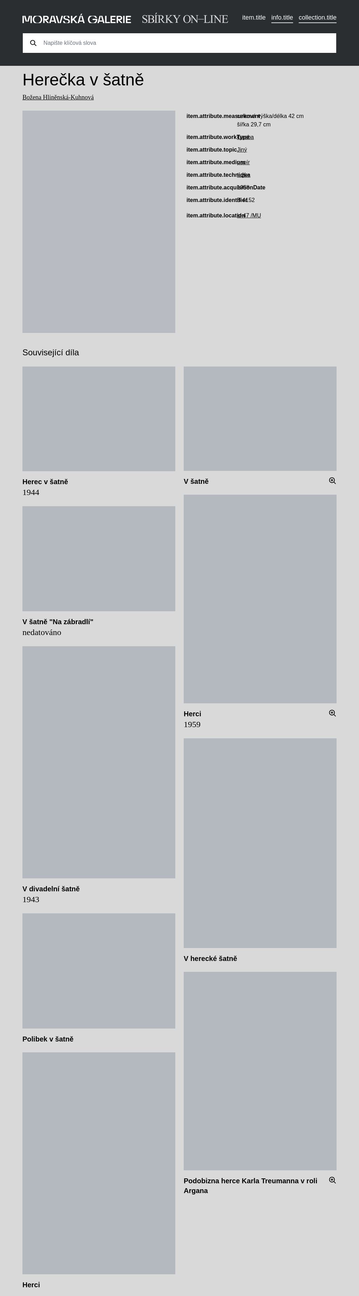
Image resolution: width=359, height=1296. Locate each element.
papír (243, 162)
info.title (282, 17)
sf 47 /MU (249, 215)
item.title (254, 17)
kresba (245, 137)
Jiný (242, 150)
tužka (243, 175)
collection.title (318, 17)
